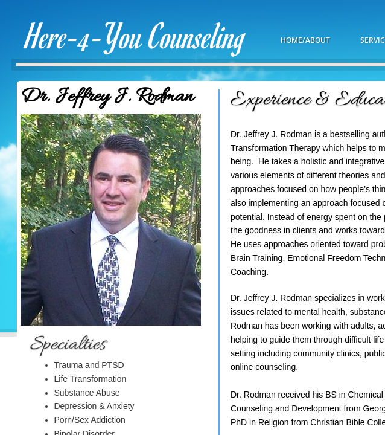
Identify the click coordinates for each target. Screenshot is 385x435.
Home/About (305, 40)
